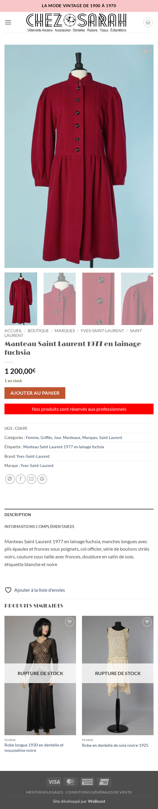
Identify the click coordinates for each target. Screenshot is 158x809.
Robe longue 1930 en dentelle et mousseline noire (33, 748)
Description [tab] (17, 514)
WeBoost (96, 801)
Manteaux (71, 437)
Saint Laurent (110, 437)
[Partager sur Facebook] (21, 479)
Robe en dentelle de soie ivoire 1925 (115, 745)
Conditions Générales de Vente (99, 792)
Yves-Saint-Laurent (102, 330)
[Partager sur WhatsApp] (10, 479)
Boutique (38, 330)
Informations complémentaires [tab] (39, 526)
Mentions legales (44, 792)
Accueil (13, 330)
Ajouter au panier (35, 393)
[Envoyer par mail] (31, 479)
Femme (32, 437)
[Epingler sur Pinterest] (42, 479)
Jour (57, 437)
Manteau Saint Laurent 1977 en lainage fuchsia (63, 446)
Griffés (46, 437)
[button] (8, 22)
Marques (65, 330)
